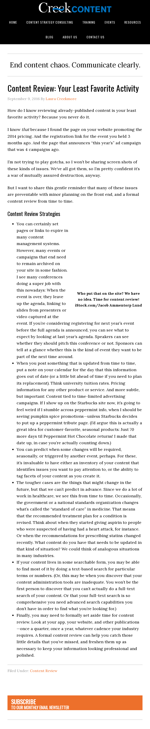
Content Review (43, 670)
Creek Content (75, 7)
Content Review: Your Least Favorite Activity (73, 88)
